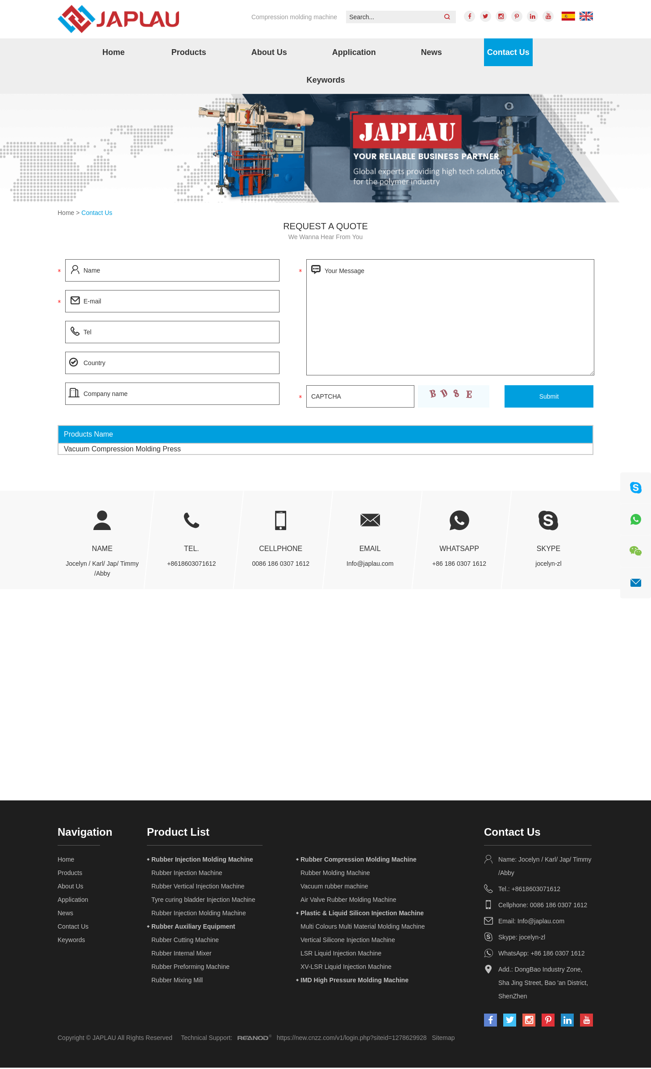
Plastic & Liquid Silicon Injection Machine (362, 914)
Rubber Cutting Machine (185, 941)
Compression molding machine (291, 17)
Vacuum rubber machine (334, 887)
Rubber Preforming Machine (190, 968)
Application (354, 53)
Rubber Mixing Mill (177, 981)
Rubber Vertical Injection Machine (198, 887)
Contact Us (508, 53)
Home (113, 53)
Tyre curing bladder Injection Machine (203, 901)
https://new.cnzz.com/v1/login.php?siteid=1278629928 (352, 1039)
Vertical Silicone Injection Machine (347, 941)
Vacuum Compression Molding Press (122, 450)
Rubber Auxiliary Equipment (193, 927)
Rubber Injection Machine (186, 874)
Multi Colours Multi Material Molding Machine (362, 927)
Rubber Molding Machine (335, 874)
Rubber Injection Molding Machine (202, 860)
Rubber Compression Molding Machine (358, 860)
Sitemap (443, 1039)
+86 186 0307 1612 (459, 564)
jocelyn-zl (548, 564)
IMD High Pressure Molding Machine (354, 981)
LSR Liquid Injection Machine (340, 954)
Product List (178, 833)
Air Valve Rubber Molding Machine (348, 901)
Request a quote (325, 227)
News (431, 53)
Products (188, 53)
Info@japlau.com (369, 564)
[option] (325, 149)
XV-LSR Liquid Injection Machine (346, 968)
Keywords (325, 80)
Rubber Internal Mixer (181, 954)
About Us (269, 53)
